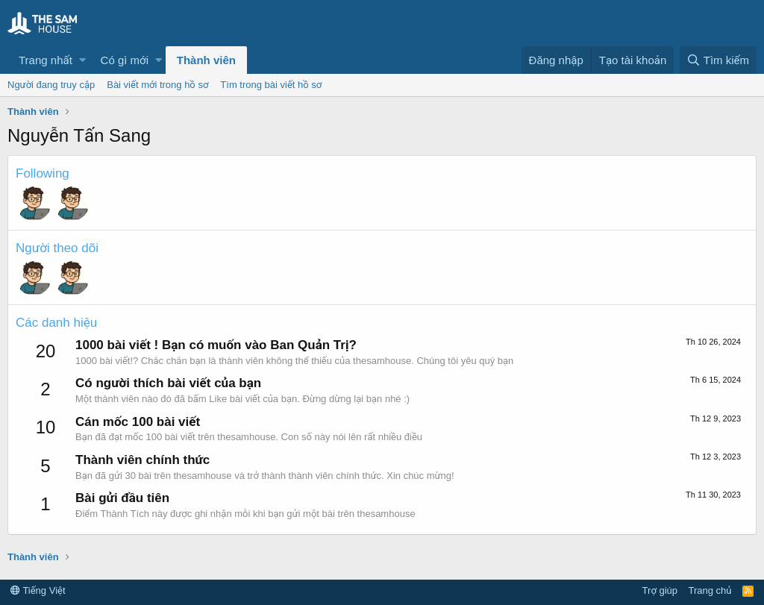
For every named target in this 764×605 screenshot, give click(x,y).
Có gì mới (124, 60)
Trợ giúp (659, 590)
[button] (82, 60)
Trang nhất (45, 60)
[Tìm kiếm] (718, 60)
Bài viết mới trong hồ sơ (157, 84)
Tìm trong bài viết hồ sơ (271, 84)
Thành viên (206, 60)
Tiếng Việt (38, 590)
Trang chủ (710, 590)
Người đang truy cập (51, 84)
